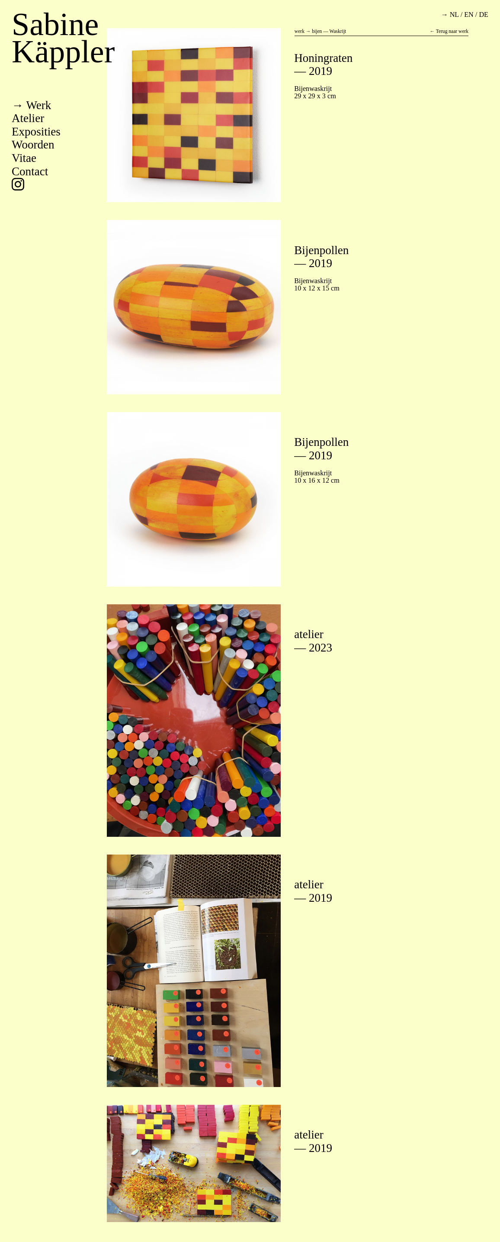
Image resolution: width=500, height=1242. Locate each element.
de (483, 14)
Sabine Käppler (63, 37)
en (469, 14)
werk (38, 105)
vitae (24, 158)
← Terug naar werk (448, 32)
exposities (36, 131)
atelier (28, 118)
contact (30, 171)
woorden (33, 144)
